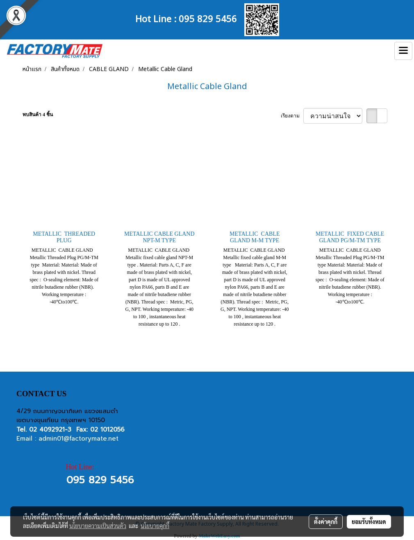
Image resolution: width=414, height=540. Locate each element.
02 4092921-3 (50, 429)
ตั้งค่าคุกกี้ (325, 521)
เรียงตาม (292, 116)
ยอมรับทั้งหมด (369, 521)
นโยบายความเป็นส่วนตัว (97, 525)
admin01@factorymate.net (78, 438)
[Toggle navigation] (403, 51)
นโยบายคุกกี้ (155, 525)
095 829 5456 (208, 18)
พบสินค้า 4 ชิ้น (38, 114)
